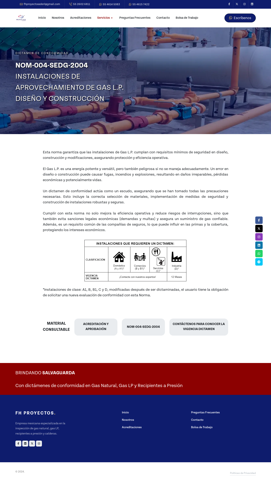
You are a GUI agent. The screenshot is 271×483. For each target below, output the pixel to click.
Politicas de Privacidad (243, 473)
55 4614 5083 (109, 4)
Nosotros (128, 420)
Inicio (125, 412)
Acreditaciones (132, 427)
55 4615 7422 (139, 4)
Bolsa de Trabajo (202, 427)
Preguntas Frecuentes (205, 412)
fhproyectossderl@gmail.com (40, 4)
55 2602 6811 (79, 4)
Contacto (197, 420)
